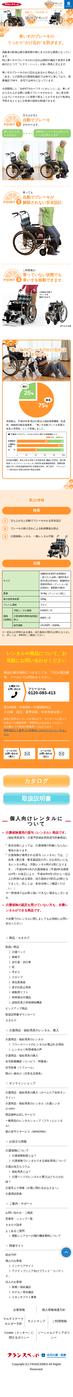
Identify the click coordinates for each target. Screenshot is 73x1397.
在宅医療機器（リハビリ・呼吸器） (27, 1061)
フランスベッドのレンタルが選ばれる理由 (38, 1044)
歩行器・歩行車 (21, 962)
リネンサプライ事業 (24, 1297)
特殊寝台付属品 (21, 997)
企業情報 (19, 1309)
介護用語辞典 (13, 1193)
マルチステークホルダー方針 (13, 1321)
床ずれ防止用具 (21, 987)
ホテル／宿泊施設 (23, 1292)
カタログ (36, 781)
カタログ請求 (13, 1224)
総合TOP (11, 1254)
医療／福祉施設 (21, 1287)
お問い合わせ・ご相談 (19, 1212)
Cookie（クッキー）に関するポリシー (19, 1335)
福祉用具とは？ (21, 1171)
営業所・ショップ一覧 (19, 1218)
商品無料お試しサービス (20, 1114)
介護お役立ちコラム (17, 1166)
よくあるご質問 (15, 1230)
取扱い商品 (12, 946)
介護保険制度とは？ (24, 1155)
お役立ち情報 (18, 1141)
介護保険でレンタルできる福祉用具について (39, 1160)
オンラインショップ (22, 1083)
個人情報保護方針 (53, 1309)
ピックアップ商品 (16, 1008)
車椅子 (16, 957)
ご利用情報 (59, 1321)
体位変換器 (19, 982)
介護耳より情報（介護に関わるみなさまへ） (32, 1187)
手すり (16, 972)
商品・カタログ (19, 937)
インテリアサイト (23, 1265)
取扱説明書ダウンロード (20, 1014)
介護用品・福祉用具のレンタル (24, 1039)
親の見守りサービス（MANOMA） (26, 1131)
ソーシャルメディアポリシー (54, 1335)
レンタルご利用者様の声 (27, 1049)
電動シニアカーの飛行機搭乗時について (36, 1235)
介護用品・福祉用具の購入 (21, 1055)
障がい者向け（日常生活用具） (24, 1073)
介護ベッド (19, 951)
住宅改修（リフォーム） (20, 1067)
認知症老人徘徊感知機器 (27, 1002)
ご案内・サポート (21, 1203)
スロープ (17, 977)
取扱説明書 (36, 798)
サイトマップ (36, 1321)
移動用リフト (20, 992)
